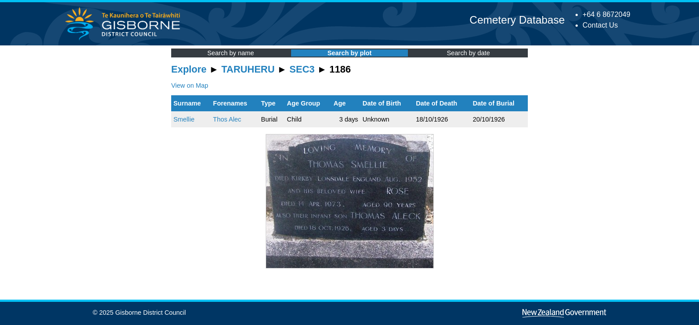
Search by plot (349, 53)
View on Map (189, 85)
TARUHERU (248, 69)
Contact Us (600, 25)
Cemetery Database (516, 20)
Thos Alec (227, 119)
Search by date (468, 53)
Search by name (230, 53)
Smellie (183, 119)
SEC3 (301, 69)
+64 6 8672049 (606, 14)
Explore (188, 69)
